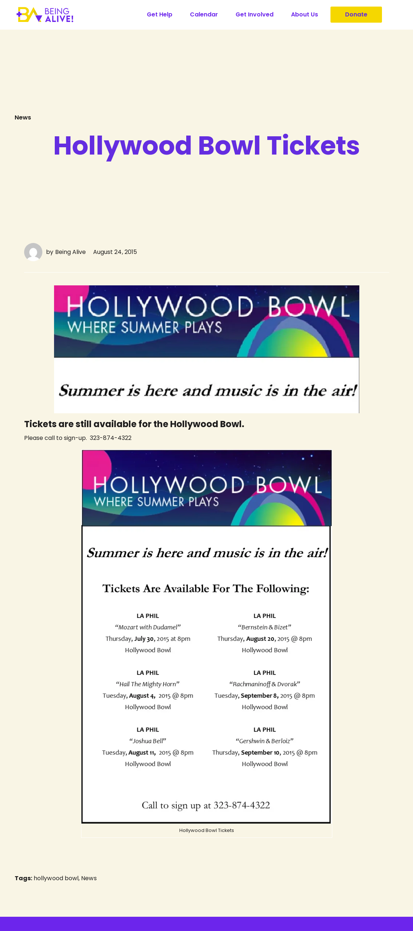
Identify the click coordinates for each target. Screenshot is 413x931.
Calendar (204, 14)
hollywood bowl (56, 879)
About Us (304, 14)
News (23, 117)
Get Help (159, 14)
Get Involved (255, 14)
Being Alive (70, 251)
